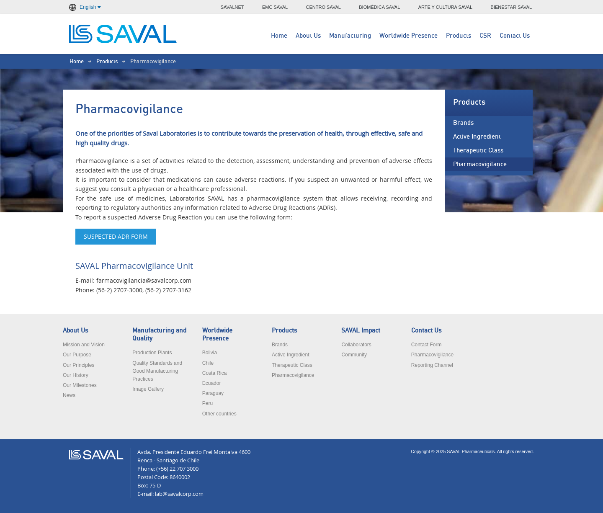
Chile (208, 363)
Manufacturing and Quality (159, 334)
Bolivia (209, 353)
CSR (485, 36)
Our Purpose (77, 355)
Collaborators (356, 345)
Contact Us (515, 36)
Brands (463, 123)
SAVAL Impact (360, 330)
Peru (207, 403)
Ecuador (211, 383)
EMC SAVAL (275, 7)
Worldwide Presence (408, 36)
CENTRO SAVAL (323, 7)
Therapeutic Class (478, 150)
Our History (75, 375)
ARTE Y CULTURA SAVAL (445, 7)
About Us (308, 36)
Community (354, 355)
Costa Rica (214, 373)
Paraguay (213, 393)
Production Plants (152, 353)
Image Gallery (148, 389)
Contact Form (426, 345)
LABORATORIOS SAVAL (123, 34)
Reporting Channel (432, 365)
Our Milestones (80, 385)
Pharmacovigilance (480, 164)
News (69, 395)
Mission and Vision (84, 345)
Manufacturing (350, 36)
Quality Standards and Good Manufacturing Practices (157, 371)
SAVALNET (232, 7)
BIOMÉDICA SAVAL (379, 7)
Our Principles (78, 365)
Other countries (219, 414)
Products (458, 36)
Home (279, 36)
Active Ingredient (477, 137)
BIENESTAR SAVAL (511, 7)
